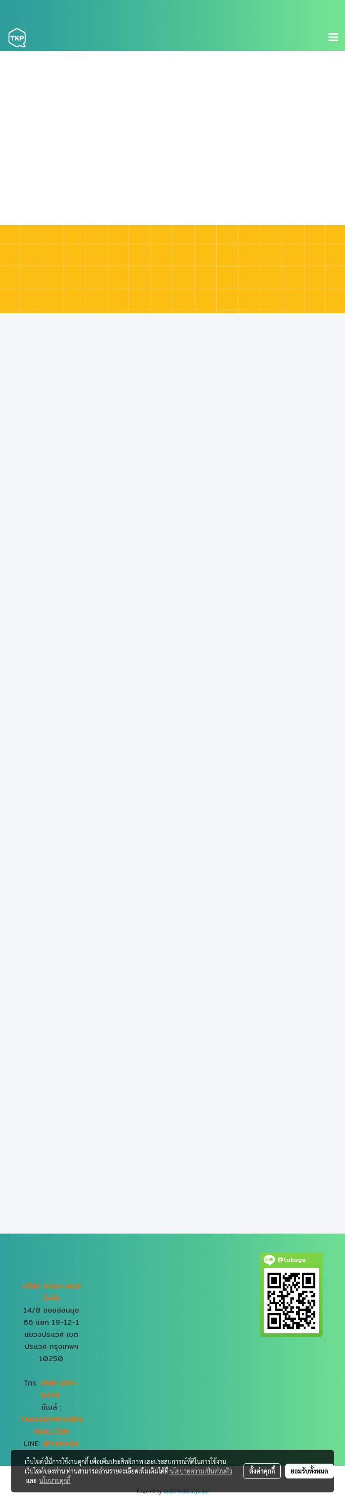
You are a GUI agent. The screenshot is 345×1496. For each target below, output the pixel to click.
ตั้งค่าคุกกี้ (262, 1471)
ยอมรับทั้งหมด (309, 1471)
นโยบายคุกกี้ (55, 1480)
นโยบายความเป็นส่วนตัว (201, 1471)
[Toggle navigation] (333, 38)
